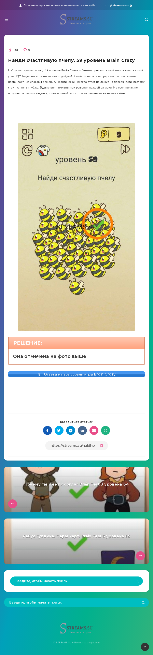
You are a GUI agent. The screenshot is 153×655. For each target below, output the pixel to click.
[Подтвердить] (137, 581)
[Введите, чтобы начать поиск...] (76, 581)
